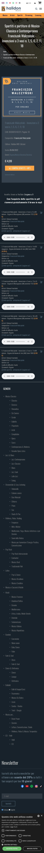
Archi (13, 430)
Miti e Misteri (15, 526)
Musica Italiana (16, 626)
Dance (13, 672)
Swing (13, 480)
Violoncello (14, 488)
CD (12, 744)
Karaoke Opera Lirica (18, 451)
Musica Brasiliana (17, 579)
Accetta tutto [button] (11, 849)
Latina (7, 570)
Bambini (8, 634)
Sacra (13, 442)
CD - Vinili (8, 735)
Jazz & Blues (9, 455)
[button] (22, 844)
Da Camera (15, 413)
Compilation (15, 434)
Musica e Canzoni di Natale (14, 587)
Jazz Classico (15, 463)
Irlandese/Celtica (17, 601)
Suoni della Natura (17, 538)
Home (4, 51)
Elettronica (15, 680)
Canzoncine (15, 638)
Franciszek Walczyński (22, 138)
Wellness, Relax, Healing (13, 518)
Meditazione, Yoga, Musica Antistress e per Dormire (25, 532)
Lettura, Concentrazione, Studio (21, 727)
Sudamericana (16, 622)
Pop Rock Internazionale (19, 553)
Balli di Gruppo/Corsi (18, 689)
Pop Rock (8, 549)
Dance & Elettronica (12, 668)
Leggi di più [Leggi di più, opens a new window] (13, 827)
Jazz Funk (14, 472)
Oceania (14, 605)
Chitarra (14, 501)
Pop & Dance (15, 574)
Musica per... (9, 714)
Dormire (14, 723)
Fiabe (13, 651)
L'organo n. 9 (28, 194)
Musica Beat (15, 562)
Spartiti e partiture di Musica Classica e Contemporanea (19, 54)
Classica (28, 154)
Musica (5, 15)
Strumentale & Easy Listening (15, 484)
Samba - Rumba (16, 706)
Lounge (13, 676)
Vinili (13, 739)
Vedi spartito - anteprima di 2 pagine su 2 (16, 231)
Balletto (14, 421)
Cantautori (14, 557)
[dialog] (22, 833)
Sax (12, 509)
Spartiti (20, 15)
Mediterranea (15, 609)
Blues (13, 467)
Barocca (14, 404)
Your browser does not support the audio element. (18, 237)
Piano (13, 505)
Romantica (15, 409)
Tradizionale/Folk (17, 566)
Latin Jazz (14, 476)
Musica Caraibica (17, 583)
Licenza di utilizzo (9, 175)
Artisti (12, 15)
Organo (12, 154)
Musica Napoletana (17, 630)
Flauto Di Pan (15, 514)
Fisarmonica (15, 693)
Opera (13, 438)
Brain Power (15, 718)
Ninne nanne (15, 643)
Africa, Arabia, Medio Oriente (21, 613)
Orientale (14, 617)
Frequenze (14, 522)
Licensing (38, 15)
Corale (13, 417)
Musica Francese (17, 596)
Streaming (28, 15)
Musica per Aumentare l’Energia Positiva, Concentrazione (25, 544)
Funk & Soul (9, 655)
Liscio (13, 701)
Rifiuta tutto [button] (32, 849)
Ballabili (8, 685)
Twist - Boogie (16, 710)
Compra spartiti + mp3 (20, 168)
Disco (13, 659)
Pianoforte (14, 425)
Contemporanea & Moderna (20, 446)
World (7, 592)
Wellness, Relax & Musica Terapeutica (24, 731)
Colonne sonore (16, 493)
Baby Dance (15, 647)
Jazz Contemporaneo (18, 459)
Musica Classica (20, 154)
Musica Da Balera (17, 697)
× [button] (41, 816)
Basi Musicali (15, 497)
